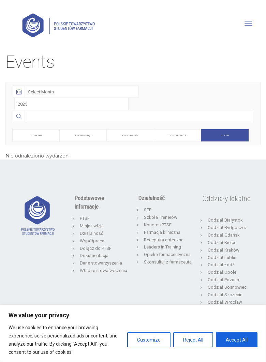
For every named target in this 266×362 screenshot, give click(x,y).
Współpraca (92, 240)
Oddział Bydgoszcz (227, 227)
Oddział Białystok (225, 220)
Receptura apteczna (163, 239)
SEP (147, 209)
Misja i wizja (92, 225)
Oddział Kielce (222, 242)
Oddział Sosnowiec (227, 287)
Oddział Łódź (221, 264)
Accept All (237, 340)
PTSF (85, 218)
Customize (149, 340)
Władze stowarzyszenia (103, 270)
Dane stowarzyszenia (101, 263)
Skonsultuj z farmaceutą (168, 262)
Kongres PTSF (158, 224)
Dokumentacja (94, 255)
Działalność (91, 233)
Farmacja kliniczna (162, 232)
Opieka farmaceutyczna (167, 254)
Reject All (193, 340)
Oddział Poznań (223, 279)
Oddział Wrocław (225, 302)
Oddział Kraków (223, 250)
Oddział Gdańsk (224, 235)
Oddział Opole (222, 272)
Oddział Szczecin (225, 294)
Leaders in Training (162, 247)
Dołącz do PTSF (96, 248)
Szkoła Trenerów (160, 217)
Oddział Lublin (222, 257)
